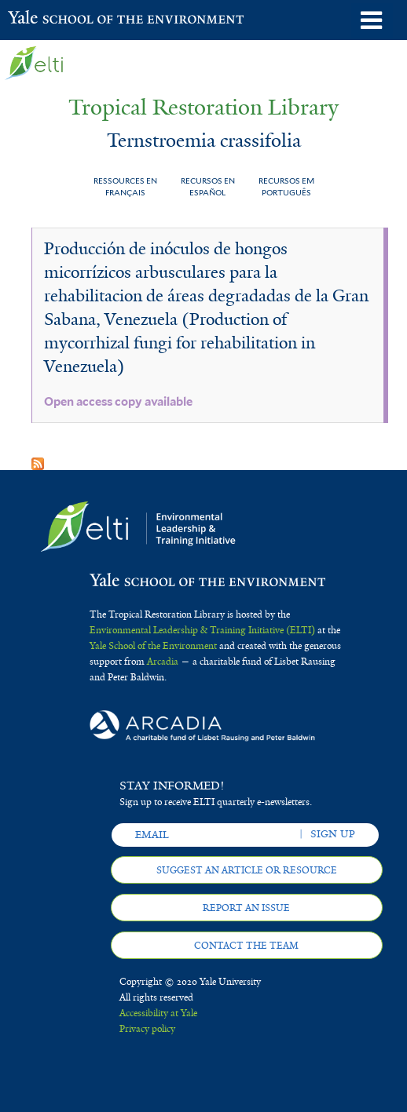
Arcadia (162, 661)
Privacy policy (147, 1029)
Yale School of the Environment (47, 19)
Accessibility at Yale (158, 1013)
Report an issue (246, 908)
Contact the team (246, 945)
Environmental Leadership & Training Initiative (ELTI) (202, 630)
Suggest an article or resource (246, 870)
